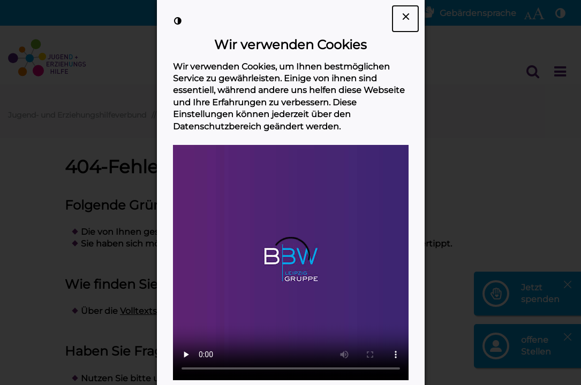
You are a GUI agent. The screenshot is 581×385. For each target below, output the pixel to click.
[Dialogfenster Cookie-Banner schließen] (405, 19)
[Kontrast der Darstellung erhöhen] (178, 21)
